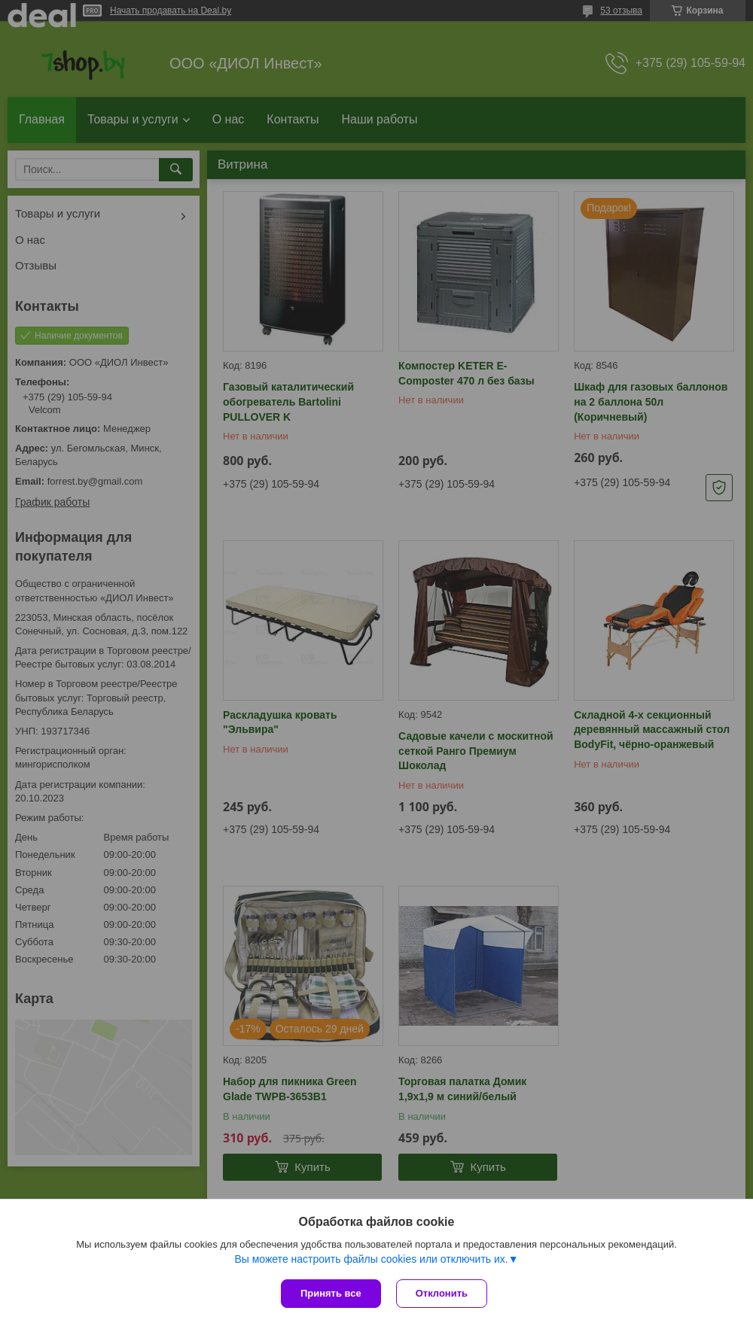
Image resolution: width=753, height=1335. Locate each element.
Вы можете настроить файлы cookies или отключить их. (371, 1259)
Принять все (330, 1293)
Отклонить (442, 1293)
